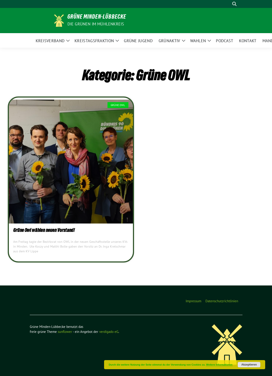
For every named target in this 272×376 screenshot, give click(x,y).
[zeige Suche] (234, 4)
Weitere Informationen (219, 364)
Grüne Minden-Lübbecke (96, 17)
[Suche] (228, 4)
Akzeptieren (249, 364)
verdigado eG (108, 331)
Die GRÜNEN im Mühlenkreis (95, 24)
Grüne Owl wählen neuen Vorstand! (44, 231)
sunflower (65, 331)
